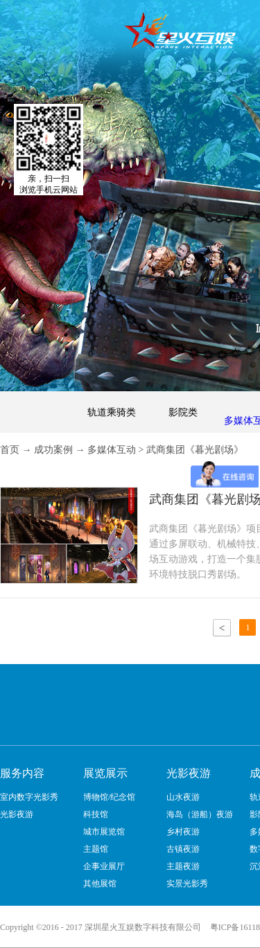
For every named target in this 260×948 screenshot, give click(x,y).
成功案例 (53, 450)
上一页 (222, 627)
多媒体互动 (111, 450)
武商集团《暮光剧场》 (194, 450)
